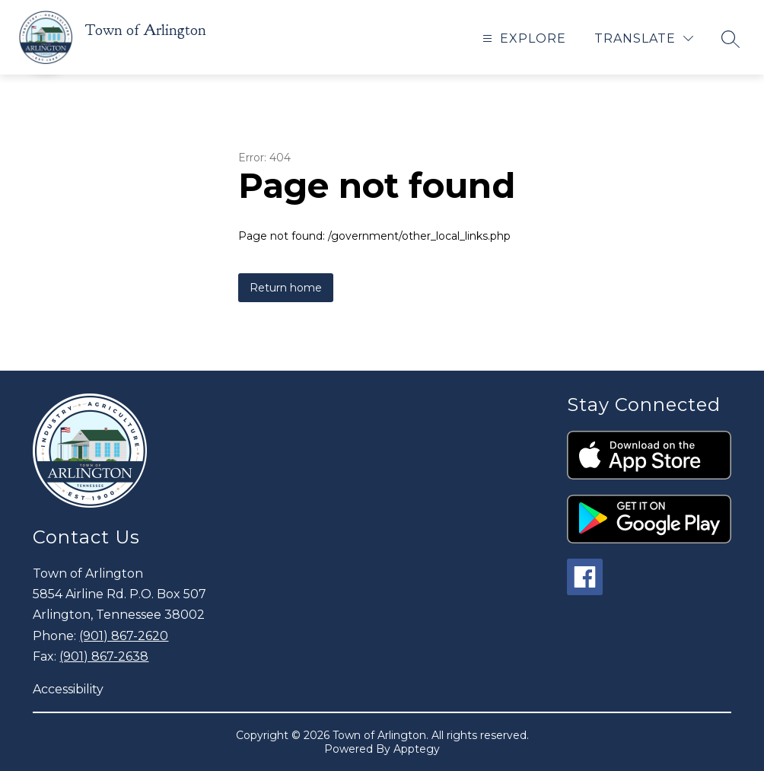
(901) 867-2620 (123, 636)
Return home (286, 288)
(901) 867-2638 (103, 656)
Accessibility (68, 689)
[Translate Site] (644, 38)
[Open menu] (522, 38)
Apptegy (416, 749)
